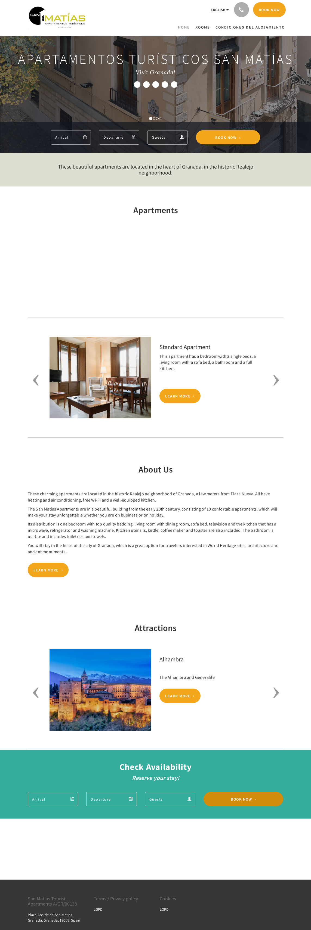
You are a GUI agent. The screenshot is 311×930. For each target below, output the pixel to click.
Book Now (225, 137)
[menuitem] (185, 27)
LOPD (98, 909)
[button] (34, 380)
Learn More (177, 396)
